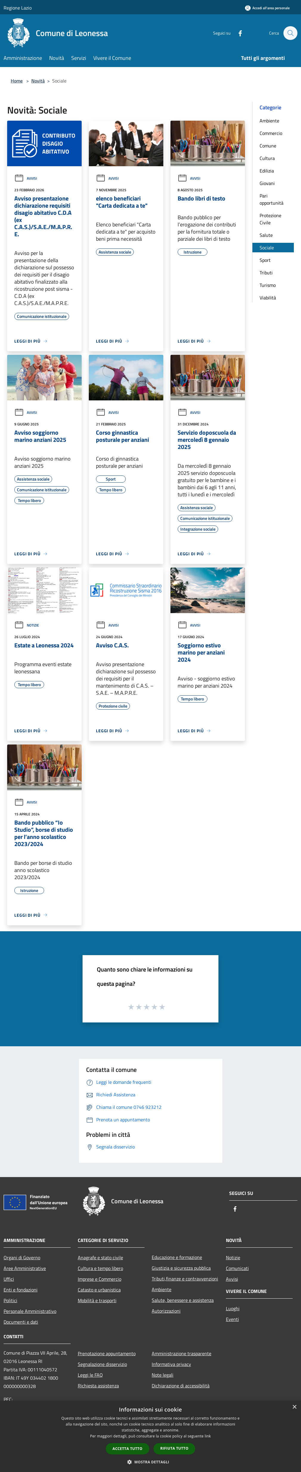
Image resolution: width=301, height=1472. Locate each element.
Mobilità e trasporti (97, 1300)
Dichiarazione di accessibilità (181, 1385)
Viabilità (268, 297)
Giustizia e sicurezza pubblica (181, 1268)
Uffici (9, 1279)
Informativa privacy (171, 1364)
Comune (268, 145)
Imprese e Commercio (99, 1279)
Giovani (267, 183)
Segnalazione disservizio (102, 1364)
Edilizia (267, 170)
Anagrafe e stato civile (100, 1257)
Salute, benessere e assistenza (183, 1300)
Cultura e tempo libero (100, 1268)
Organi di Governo (22, 1257)
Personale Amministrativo (30, 1311)
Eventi (232, 1319)
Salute (266, 235)
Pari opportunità (271, 199)
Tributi (266, 272)
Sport (265, 260)
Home (17, 80)
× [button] (294, 1407)
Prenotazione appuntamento (107, 1353)
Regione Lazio (18, 7)
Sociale (267, 247)
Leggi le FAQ (90, 1374)
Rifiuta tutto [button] (174, 1448)
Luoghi (233, 1308)
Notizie (26, 625)
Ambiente (269, 120)
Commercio (271, 133)
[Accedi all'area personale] (267, 8)
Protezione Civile (270, 219)
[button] (150, 1462)
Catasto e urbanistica (99, 1289)
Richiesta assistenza (98, 1385)
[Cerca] (290, 33)
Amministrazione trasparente (181, 1353)
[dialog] (150, 1436)
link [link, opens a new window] (208, 1436)
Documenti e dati (21, 1321)
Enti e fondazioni (21, 1289)
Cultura (267, 158)
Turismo (268, 285)
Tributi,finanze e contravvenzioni (185, 1278)
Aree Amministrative (25, 1268)
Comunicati (237, 1268)
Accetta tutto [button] (127, 1448)
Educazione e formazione (177, 1257)
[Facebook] (237, 33)
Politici (10, 1300)
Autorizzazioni (166, 1310)
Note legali (162, 1374)
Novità (38, 80)
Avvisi (25, 178)
